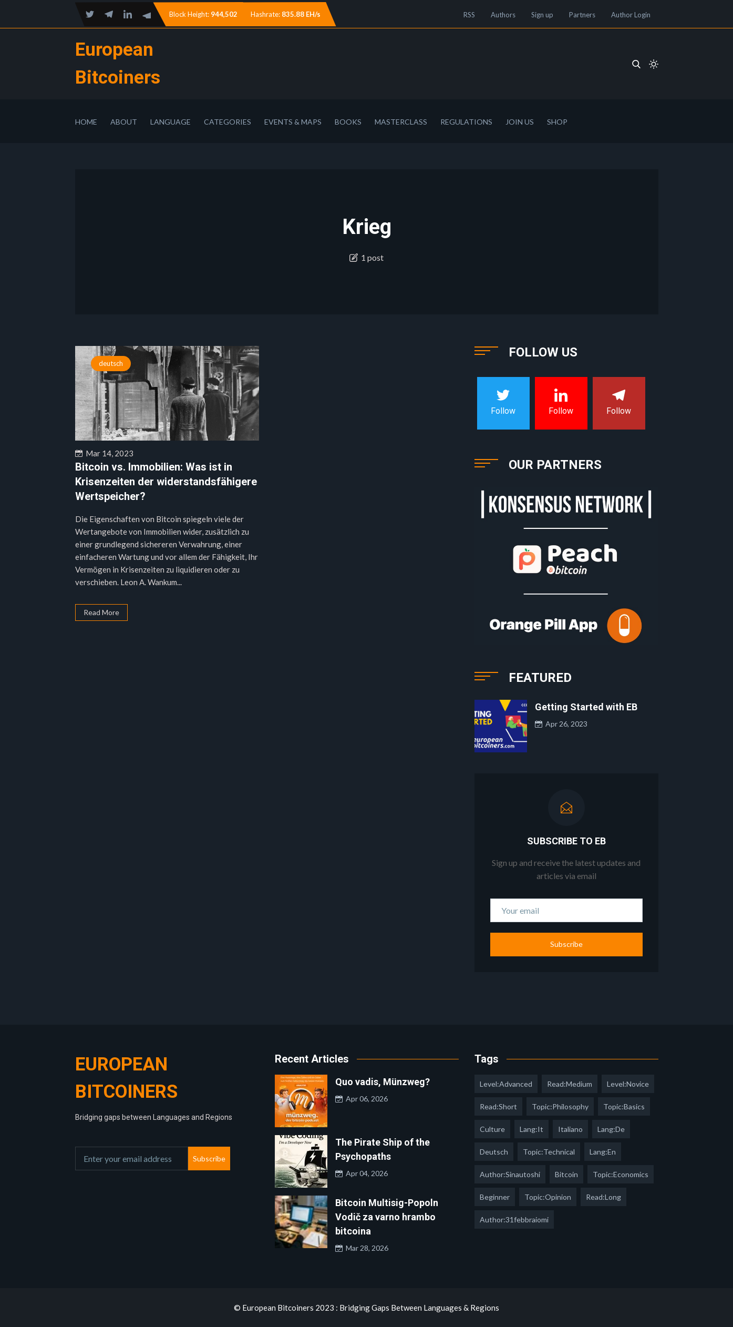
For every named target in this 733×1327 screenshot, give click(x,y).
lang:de (611, 1129)
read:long (603, 1196)
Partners (582, 15)
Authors (503, 15)
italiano (570, 1129)
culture (492, 1129)
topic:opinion (547, 1196)
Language (170, 121)
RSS (469, 15)
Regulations (466, 121)
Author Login (631, 15)
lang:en (603, 1151)
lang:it (531, 1129)
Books (348, 121)
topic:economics (620, 1174)
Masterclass (401, 121)
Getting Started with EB (586, 706)
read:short (498, 1106)
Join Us (519, 121)
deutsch (111, 363)
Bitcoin (566, 1174)
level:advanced (506, 1083)
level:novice (628, 1083)
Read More (101, 612)
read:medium (569, 1083)
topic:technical (549, 1151)
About (123, 121)
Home (86, 121)
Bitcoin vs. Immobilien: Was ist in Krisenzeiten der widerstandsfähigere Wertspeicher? (166, 482)
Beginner (495, 1196)
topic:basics (624, 1106)
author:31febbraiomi (514, 1219)
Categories (227, 121)
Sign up (542, 15)
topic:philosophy (560, 1106)
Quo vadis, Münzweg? (382, 1081)
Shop (557, 121)
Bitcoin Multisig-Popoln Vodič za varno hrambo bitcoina (386, 1217)
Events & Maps (293, 121)
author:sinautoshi (510, 1174)
